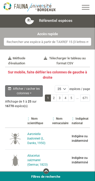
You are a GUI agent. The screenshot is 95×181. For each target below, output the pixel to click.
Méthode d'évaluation (16, 60)
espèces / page (79, 88)
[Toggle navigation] (85, 7)
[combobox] (47, 42)
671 (85, 98)
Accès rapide (47, 34)
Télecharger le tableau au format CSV (65, 60)
